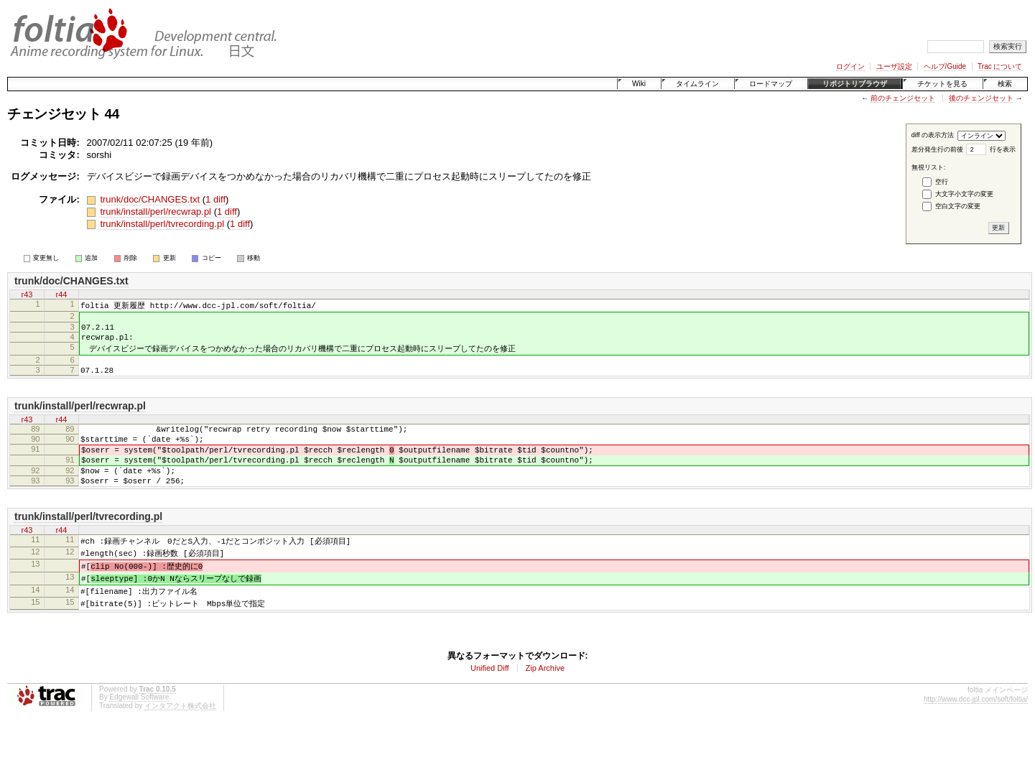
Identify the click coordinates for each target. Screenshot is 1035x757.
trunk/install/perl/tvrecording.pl (162, 223)
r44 (62, 294)
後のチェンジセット (981, 98)
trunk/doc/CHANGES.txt (150, 199)
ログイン (850, 66)
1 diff (215, 199)
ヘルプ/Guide (945, 66)
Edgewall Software (139, 726)
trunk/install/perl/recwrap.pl (155, 211)
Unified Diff (489, 697)
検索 (1005, 84)
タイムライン (697, 84)
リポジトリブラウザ (854, 84)
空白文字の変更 (957, 206)
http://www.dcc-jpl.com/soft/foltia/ (976, 729)
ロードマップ (770, 84)
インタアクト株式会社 (180, 735)
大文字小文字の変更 (964, 194)
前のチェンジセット (903, 98)
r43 (27, 294)
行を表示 (1003, 149)
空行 (941, 181)
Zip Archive (545, 697)
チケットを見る (942, 84)
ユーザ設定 (894, 66)
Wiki (639, 84)
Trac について (1000, 66)
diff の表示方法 (932, 135)
